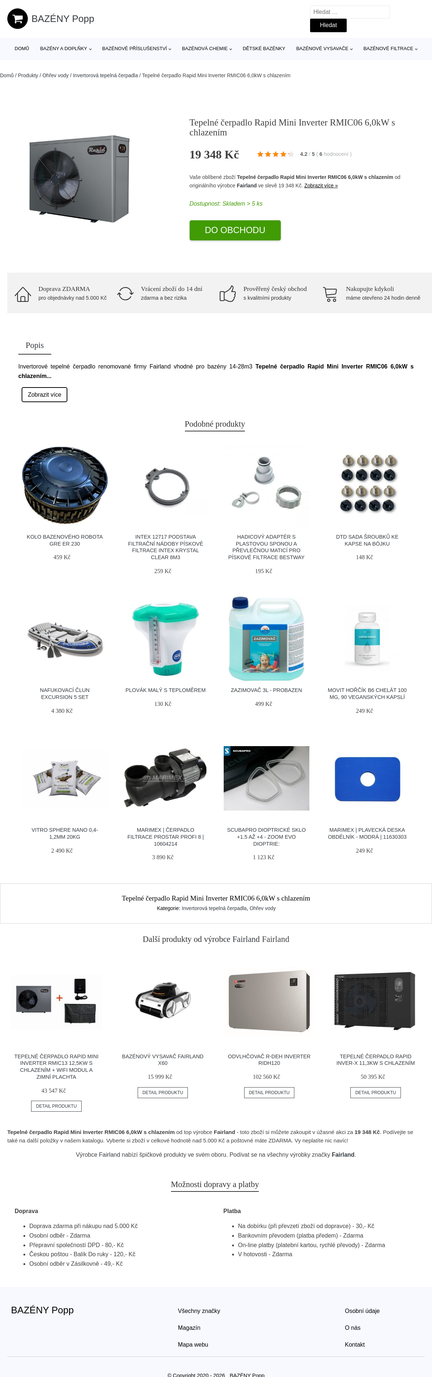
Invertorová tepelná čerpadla (105, 75)
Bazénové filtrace (388, 48)
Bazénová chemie (205, 48)
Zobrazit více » (321, 185)
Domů (22, 48)
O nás (353, 1328)
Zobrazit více (45, 395)
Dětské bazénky (264, 48)
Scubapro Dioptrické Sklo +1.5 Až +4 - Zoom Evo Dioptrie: (266, 836)
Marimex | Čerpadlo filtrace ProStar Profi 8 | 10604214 (165, 836)
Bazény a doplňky (63, 48)
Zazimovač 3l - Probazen (266, 690)
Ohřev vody (55, 75)
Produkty (28, 75)
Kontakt (355, 1345)
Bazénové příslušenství (134, 48)
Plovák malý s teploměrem (166, 690)
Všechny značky (199, 1311)
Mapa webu (193, 1345)
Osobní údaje (362, 1311)
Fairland (247, 185)
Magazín (189, 1328)
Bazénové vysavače (322, 48)
